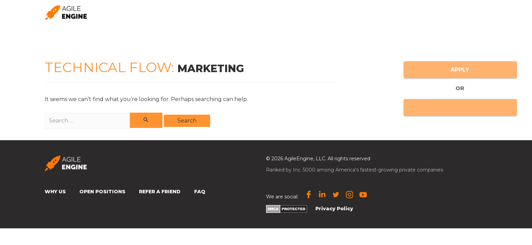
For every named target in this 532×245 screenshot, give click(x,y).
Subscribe (361, 12)
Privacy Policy (334, 209)
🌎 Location (407, 12)
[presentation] (422, 12)
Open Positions (460, 12)
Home (246, 12)
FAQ (199, 192)
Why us (276, 12)
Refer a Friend (160, 192)
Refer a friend (317, 12)
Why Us (55, 192)
